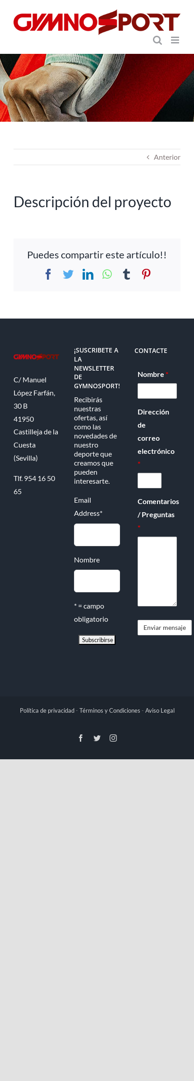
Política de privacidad (47, 710)
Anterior (167, 156)
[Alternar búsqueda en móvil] (157, 40)
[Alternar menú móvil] (175, 40)
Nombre (87, 559)
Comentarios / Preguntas (157, 514)
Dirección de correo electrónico (150, 437)
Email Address (88, 506)
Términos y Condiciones (109, 710)
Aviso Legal (160, 710)
